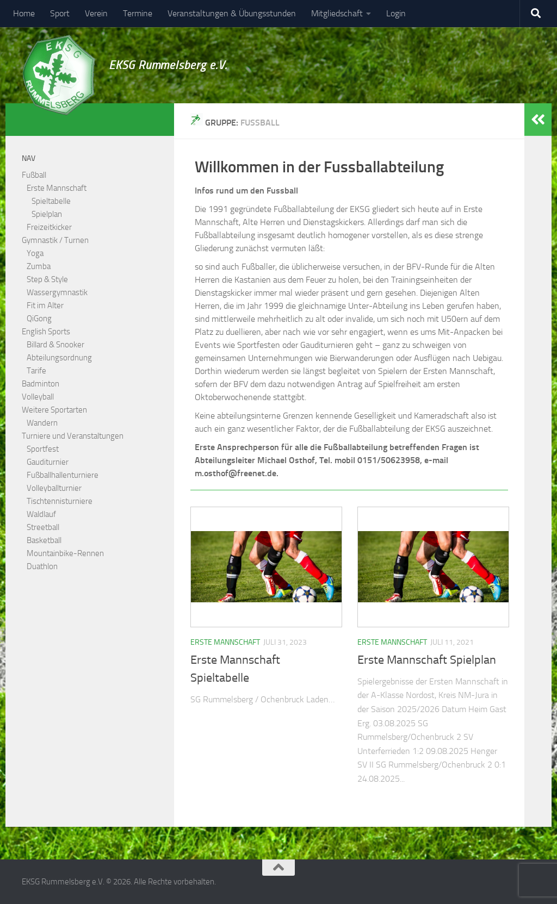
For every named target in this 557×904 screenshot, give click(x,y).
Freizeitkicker (49, 227)
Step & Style (47, 279)
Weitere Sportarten (54, 410)
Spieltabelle (51, 201)
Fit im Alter (45, 305)
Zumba (39, 266)
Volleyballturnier (54, 488)
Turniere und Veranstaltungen (72, 436)
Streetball (43, 527)
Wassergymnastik (57, 292)
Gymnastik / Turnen (55, 240)
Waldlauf (41, 514)
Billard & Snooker (55, 345)
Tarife (36, 371)
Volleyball (38, 397)
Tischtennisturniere (59, 501)
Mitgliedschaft (337, 13)
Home (24, 13)
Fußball (34, 175)
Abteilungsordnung (59, 358)
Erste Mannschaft (225, 642)
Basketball (44, 540)
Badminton (40, 384)
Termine (137, 13)
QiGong (39, 318)
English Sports (46, 331)
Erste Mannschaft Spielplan (426, 660)
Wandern (42, 423)
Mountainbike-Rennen (65, 553)
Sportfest (43, 449)
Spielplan (47, 214)
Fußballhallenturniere (62, 475)
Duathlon (42, 566)
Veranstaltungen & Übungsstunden (232, 13)
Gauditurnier (48, 462)
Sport (60, 13)
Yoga (35, 253)
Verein (96, 13)
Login (396, 13)
